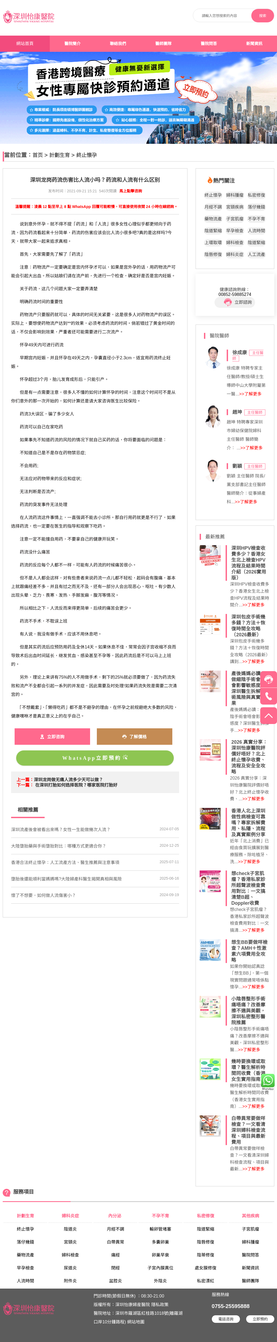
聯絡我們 (118, 44)
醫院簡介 (72, 44)
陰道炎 (70, 1229)
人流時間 (256, 230)
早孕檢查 (234, 230)
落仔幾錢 (256, 207)
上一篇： (25, 779)
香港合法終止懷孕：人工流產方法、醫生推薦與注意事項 (65, 862)
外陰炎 (160, 1281)
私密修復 (256, 195)
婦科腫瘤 (234, 195)
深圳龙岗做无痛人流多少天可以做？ (68, 779)
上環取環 (213, 242)
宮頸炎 (70, 1242)
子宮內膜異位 (160, 1268)
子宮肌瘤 (234, 219)
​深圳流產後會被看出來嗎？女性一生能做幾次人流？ (61, 829)
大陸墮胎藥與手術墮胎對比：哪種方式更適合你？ (58, 846)
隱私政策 (160, 1304)
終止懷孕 (86, 155)
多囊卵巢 (160, 1242)
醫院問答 (209, 44)
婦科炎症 (234, 254)
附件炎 (70, 1281)
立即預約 (260, 1319)
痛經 (115, 1255)
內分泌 (115, 1216)
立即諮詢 (238, 302)
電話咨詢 (225, 1319)
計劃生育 (59, 155)
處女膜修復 (205, 1268)
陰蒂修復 (205, 1255)
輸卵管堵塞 (160, 1229)
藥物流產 (213, 219)
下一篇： (25, 785)
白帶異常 (115, 1242)
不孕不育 (256, 219)
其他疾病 (250, 1216)
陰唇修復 (213, 254)
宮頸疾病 (234, 207)
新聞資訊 (254, 44)
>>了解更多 (250, 394)
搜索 (262, 16)
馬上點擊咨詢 (130, 191)
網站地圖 (135, 1322)
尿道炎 (70, 1268)
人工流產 (256, 254)
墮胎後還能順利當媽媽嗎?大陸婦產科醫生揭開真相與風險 (66, 879)
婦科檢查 (234, 242)
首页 (37, 155)
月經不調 (213, 207)
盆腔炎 (115, 1281)
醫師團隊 (163, 44)
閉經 (115, 1268)
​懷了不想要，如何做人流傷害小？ (43, 895)
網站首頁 (25, 43)
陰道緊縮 (213, 230)
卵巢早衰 (160, 1255)
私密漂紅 (205, 1281)
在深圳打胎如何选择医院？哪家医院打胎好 (76, 785)
